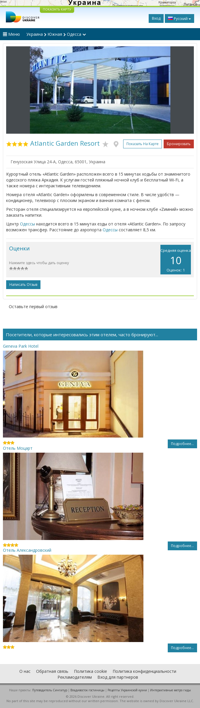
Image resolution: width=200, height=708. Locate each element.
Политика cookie (90, 671)
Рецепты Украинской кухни (127, 690)
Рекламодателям (74, 677)
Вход (156, 18)
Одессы (27, 224)
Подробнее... (182, 443)
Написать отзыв (23, 284)
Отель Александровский (27, 550)
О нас (24, 671)
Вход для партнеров (117, 677)
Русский (179, 18)
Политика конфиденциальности (144, 671)
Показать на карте (142, 143)
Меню (11, 34)
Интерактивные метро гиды (170, 690)
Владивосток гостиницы (87, 690)
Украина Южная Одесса (56, 34)
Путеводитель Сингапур (49, 690)
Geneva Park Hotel (20, 346)
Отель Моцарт (18, 448)
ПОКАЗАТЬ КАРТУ (57, 9)
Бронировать (179, 143)
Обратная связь (52, 671)
